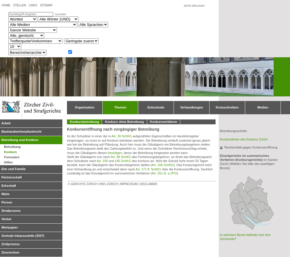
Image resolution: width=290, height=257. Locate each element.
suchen (60, 14)
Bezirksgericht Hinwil (265, 214)
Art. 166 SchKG (163, 165)
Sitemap (46, 5)
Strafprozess (11, 210)
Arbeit (6, 123)
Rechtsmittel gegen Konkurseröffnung (250, 147)
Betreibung (12, 147)
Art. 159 (102, 161)
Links (33, 5)
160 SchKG (123, 161)
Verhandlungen (191, 107)
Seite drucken (194, 5)
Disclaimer (148, 184)
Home (6, 5)
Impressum (128, 184)
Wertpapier (9, 227)
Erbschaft (8, 185)
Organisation (85, 107)
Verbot (6, 219)
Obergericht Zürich (242, 209)
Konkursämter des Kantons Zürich (244, 139)
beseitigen (115, 153)
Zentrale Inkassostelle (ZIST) (22, 235)
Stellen (19, 5)
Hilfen (8, 162)
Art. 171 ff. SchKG (148, 169)
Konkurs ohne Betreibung (124, 121)
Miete (5, 194)
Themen (120, 107)
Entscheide (155, 107)
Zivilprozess (10, 244)
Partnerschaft (11, 177)
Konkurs (10, 152)
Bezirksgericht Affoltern (238, 217)
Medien (263, 107)
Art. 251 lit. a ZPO (164, 173)
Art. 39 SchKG (122, 136)
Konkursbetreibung (84, 121)
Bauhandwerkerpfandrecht (21, 131)
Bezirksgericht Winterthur (257, 196)
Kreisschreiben (227, 107)
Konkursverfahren (163, 121)
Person (6, 202)
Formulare (12, 157)
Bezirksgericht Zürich (242, 207)
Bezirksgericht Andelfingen (253, 184)
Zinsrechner (10, 252)
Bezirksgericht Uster (251, 210)
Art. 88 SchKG (121, 157)
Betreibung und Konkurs (20, 140)
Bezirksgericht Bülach (244, 193)
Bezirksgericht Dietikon (235, 207)
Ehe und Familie (13, 169)
